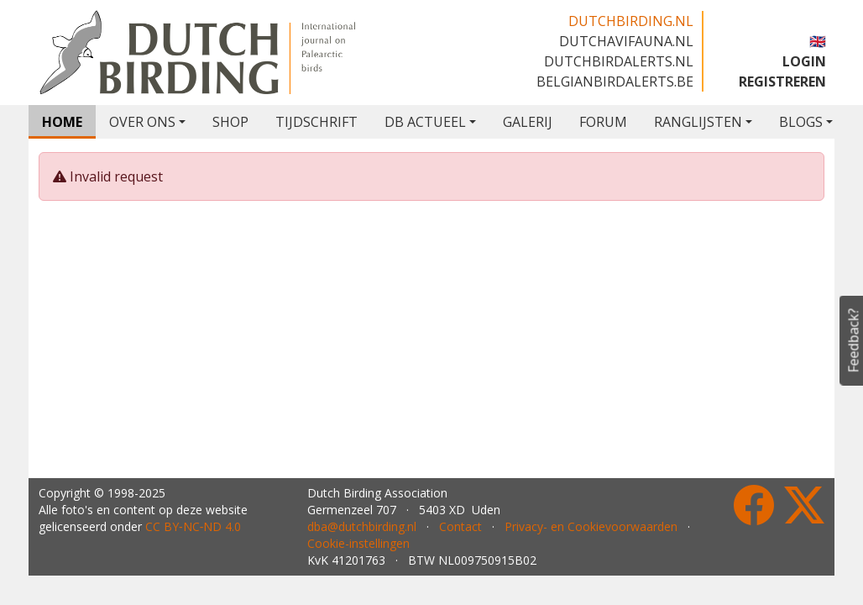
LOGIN (804, 61)
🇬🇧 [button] (817, 41)
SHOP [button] (230, 122)
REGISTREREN (782, 81)
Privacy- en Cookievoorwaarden (591, 526)
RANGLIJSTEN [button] (698, 122)
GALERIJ (527, 122)
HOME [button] (62, 122)
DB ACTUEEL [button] (425, 122)
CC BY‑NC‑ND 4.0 (193, 526)
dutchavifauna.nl (626, 41)
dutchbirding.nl (630, 21)
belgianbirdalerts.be (614, 81)
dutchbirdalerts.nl (618, 61)
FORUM (603, 122)
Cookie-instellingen (358, 543)
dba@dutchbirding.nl (361, 526)
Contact (460, 526)
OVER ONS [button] (142, 122)
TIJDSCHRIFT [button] (316, 122)
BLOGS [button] (801, 122)
